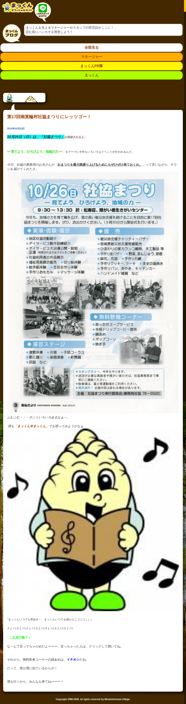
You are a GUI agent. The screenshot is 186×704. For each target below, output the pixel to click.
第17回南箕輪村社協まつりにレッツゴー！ (49, 116)
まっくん (92, 75)
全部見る (92, 47)
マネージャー (91, 57)
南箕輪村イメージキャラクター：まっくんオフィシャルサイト (17, 10)
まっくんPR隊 (91, 66)
